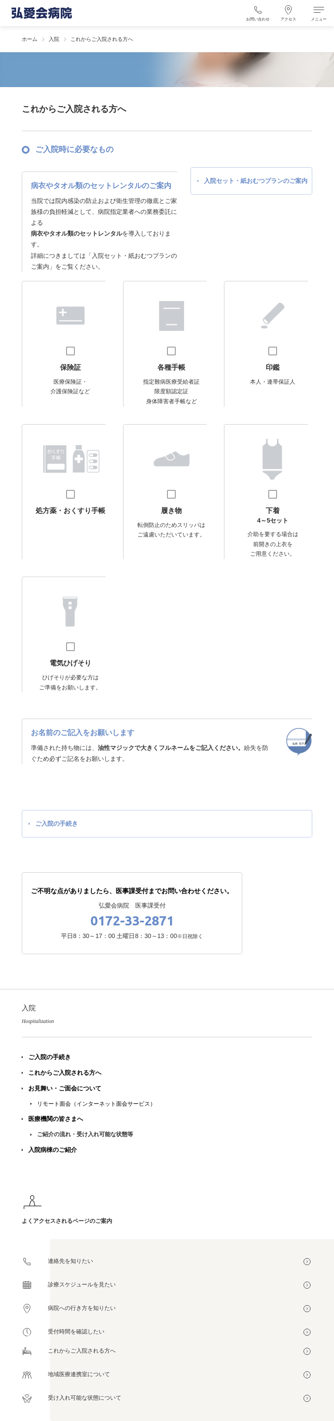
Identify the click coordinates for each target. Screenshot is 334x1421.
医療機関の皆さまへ (55, 1118)
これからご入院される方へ (64, 1072)
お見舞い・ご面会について (64, 1088)
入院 (54, 39)
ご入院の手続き (49, 1056)
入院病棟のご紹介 (52, 1149)
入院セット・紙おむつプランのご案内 (255, 180)
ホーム (29, 39)
